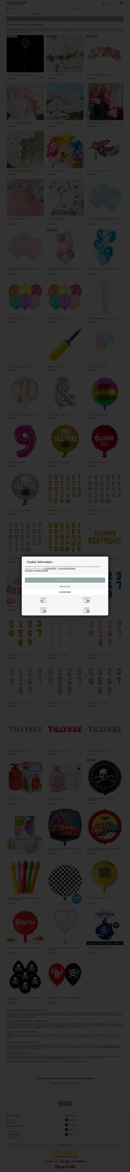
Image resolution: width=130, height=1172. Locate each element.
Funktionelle (43, 610)
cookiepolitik (50, 568)
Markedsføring (86, 600)
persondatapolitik (67, 568)
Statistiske (86, 610)
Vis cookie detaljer (65, 592)
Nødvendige (43, 600)
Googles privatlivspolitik (36, 570)
